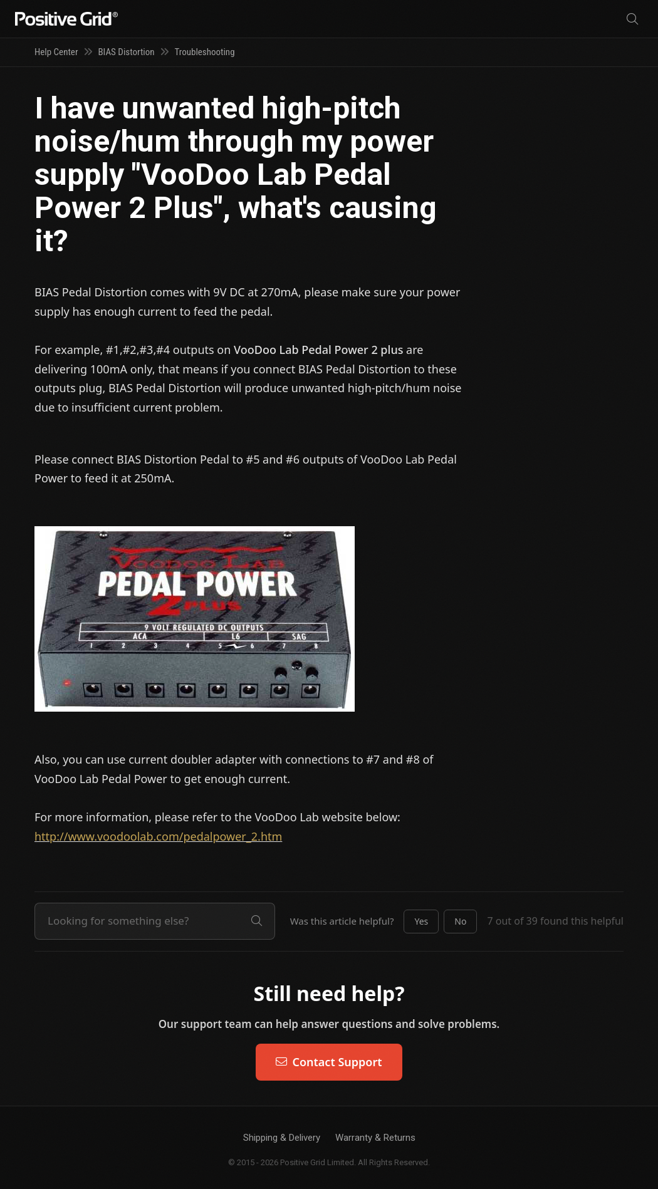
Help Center (56, 52)
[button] (421, 921)
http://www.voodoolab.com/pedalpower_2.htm (158, 836)
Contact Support (329, 1061)
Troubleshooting (205, 52)
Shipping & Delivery (281, 1137)
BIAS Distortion (126, 52)
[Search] (632, 19)
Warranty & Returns (375, 1137)
